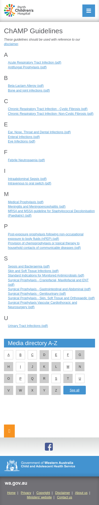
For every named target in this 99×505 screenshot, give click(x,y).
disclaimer (11, 44)
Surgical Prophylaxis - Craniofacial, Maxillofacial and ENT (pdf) (48, 282)
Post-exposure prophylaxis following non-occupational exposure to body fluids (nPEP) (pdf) (45, 236)
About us (81, 493)
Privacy (26, 493)
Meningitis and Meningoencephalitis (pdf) (36, 206)
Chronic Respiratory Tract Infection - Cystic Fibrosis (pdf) (47, 109)
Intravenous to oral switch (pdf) (29, 183)
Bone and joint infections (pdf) (29, 90)
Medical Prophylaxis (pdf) (26, 202)
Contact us (64, 497)
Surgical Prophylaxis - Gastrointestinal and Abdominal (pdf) (49, 289)
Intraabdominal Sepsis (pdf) (27, 179)
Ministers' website (39, 497)
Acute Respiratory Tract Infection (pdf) (34, 62)
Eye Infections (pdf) (21, 141)
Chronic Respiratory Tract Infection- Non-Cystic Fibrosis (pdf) (50, 114)
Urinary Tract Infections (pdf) (28, 326)
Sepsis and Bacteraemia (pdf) (29, 266)
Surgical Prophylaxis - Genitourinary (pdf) (37, 294)
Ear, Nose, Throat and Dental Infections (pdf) (39, 132)
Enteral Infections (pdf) (24, 137)
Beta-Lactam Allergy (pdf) (26, 86)
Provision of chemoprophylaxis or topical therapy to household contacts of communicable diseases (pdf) (44, 245)
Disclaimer (62, 493)
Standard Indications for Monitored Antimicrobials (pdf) (46, 275)
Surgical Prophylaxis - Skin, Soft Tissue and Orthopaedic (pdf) (51, 298)
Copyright (43, 493)
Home (11, 493)
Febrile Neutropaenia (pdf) (26, 160)
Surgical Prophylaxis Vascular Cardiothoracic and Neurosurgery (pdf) (42, 305)
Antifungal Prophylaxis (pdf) (27, 67)
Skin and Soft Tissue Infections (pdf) (33, 271)
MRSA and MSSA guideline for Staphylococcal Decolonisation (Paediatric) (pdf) (51, 213)
